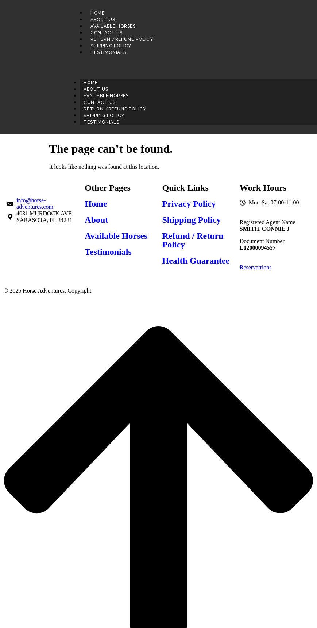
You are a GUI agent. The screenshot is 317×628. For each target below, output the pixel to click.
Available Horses (113, 26)
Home (97, 13)
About (96, 220)
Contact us (106, 32)
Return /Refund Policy (121, 39)
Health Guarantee (196, 260)
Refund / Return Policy (193, 240)
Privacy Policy (189, 203)
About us (102, 19)
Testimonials (108, 52)
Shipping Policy (110, 45)
